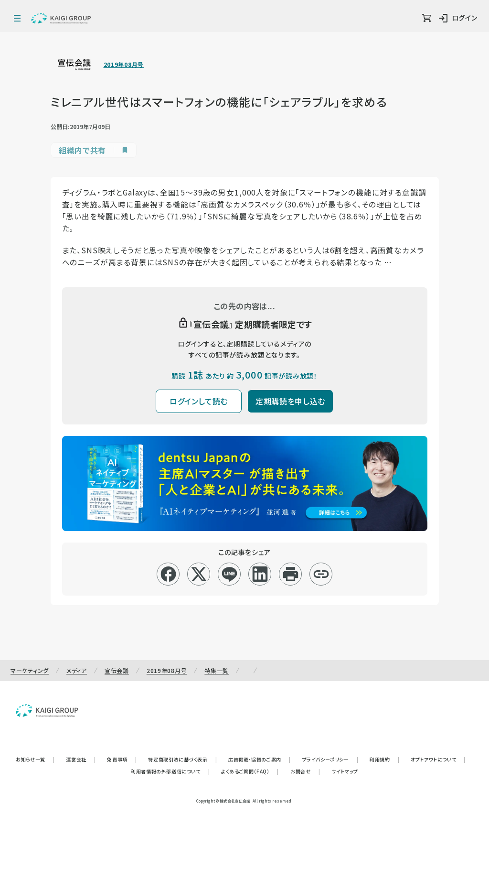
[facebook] (168, 574)
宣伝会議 (117, 670)
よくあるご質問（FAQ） (250, 771)
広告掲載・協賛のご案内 (259, 759)
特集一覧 (216, 670)
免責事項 (122, 759)
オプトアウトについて (438, 759)
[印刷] (290, 574)
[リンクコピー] (321, 574)
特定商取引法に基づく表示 (182, 759)
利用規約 (384, 759)
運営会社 (81, 759)
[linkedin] (260, 574)
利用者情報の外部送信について (170, 771)
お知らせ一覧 (35, 759)
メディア (76, 670)
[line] (229, 574)
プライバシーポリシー (330, 759)
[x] (199, 574)
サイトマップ (344, 771)
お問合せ (305, 771)
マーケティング (30, 670)
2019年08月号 (124, 64)
